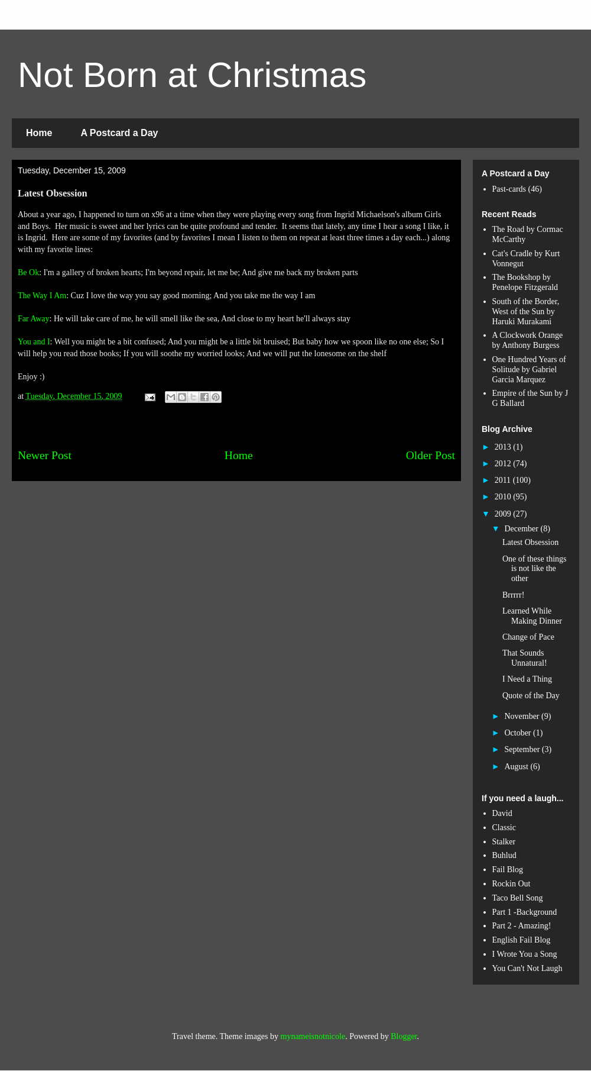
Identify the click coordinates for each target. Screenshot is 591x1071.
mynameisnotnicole (313, 1036)
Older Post (430, 455)
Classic (504, 827)
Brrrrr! (513, 595)
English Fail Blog (521, 939)
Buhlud (504, 855)
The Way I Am (42, 295)
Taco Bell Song (517, 897)
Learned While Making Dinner (532, 616)
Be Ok (28, 272)
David (502, 813)
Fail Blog (508, 869)
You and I (34, 341)
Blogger (404, 1036)
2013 (504, 447)
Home (39, 133)
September (522, 749)
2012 (504, 463)
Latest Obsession (530, 542)
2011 (504, 480)
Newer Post (45, 455)
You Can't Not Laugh (527, 968)
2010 (504, 496)
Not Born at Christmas (192, 75)
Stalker (504, 841)
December (522, 528)
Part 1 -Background (524, 912)
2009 (504, 513)
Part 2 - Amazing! (521, 925)
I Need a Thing (527, 679)
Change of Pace (528, 637)
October (518, 732)
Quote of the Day (531, 695)
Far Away (34, 318)
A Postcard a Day (119, 133)
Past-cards (509, 189)
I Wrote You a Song (524, 954)
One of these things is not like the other (534, 568)
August (517, 766)
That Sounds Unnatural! (524, 658)
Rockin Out (511, 883)
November (522, 716)
